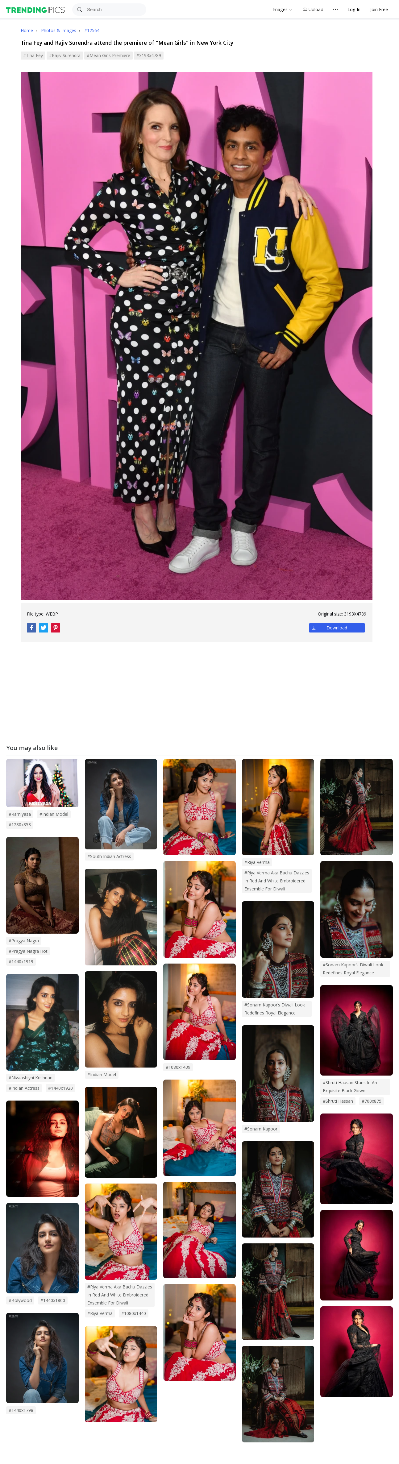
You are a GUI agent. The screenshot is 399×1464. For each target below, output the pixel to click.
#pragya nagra (24, 941)
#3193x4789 (148, 55)
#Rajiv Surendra (65, 55)
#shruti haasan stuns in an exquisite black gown (350, 1086)
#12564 (91, 30)
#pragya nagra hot (28, 951)
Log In (353, 9)
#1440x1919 (21, 961)
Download (336, 628)
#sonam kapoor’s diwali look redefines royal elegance (274, 1009)
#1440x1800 (52, 1300)
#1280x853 (20, 824)
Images (280, 9)
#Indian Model (53, 814)
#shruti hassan (338, 1101)
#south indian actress (109, 856)
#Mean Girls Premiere (108, 55)
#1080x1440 (133, 1313)
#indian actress (24, 1088)
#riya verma (100, 1313)
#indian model (101, 1074)
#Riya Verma (257, 862)
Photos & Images (59, 30)
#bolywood (20, 1300)
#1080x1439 (178, 1067)
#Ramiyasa (20, 814)
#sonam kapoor (260, 1129)
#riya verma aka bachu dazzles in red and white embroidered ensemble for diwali (119, 1295)
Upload (313, 9)
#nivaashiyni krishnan (30, 1077)
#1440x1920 (60, 1088)
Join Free (379, 9)
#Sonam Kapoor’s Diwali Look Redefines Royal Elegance (353, 969)
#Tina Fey (33, 55)
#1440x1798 (21, 1410)
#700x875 (371, 1101)
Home (27, 30)
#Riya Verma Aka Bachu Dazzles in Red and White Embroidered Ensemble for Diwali (276, 881)
